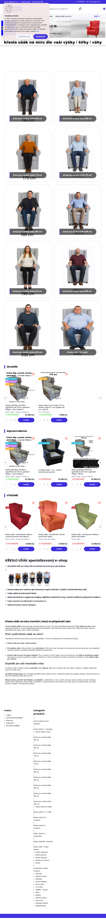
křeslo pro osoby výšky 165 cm (77, 119)
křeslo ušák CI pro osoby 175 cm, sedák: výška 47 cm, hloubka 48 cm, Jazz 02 (51, 409)
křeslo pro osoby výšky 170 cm (27, 176)
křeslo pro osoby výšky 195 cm (77, 292)
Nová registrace (94, 2)
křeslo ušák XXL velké (77, 354)
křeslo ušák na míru (63, 16)
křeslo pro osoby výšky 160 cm (27, 119)
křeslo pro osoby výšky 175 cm (77, 176)
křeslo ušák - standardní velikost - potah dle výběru (86, 538)
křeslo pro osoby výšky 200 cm (27, 354)
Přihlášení (81, 2)
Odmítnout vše (24, 37)
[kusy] (10, 422)
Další (96, 16)
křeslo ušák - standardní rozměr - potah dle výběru (52, 538)
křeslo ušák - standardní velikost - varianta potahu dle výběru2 (19, 538)
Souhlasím (40, 36)
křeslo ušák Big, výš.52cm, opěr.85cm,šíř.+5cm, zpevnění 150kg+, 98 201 (84, 474)
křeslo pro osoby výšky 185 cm (77, 232)
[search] (80, 10)
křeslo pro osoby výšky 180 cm (27, 232)
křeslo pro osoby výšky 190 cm (27, 292)
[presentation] (5, 400)
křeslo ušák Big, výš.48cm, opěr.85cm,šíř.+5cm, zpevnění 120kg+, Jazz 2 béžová (17, 409)
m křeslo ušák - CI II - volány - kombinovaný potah (51, 473)
